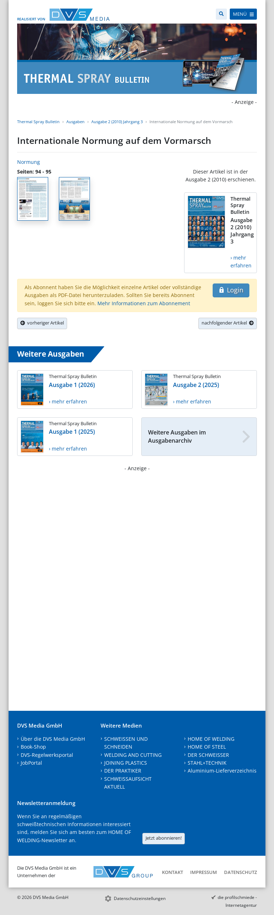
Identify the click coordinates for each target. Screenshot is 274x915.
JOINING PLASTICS (125, 762)
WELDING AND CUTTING (133, 754)
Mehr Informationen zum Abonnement (143, 303)
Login (231, 290)
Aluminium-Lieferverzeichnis (222, 770)
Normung (28, 162)
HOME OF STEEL (207, 746)
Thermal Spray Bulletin (38, 121)
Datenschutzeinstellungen (140, 898)
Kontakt (172, 872)
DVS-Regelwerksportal (47, 754)
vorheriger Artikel (42, 323)
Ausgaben (75, 121)
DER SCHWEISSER (208, 754)
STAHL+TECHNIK (207, 762)
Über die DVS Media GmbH (53, 738)
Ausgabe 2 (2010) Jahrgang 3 (117, 121)
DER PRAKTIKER (122, 770)
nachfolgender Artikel (228, 323)
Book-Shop (33, 746)
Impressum (203, 872)
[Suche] (221, 14)
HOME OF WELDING (211, 738)
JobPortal (31, 762)
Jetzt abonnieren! (164, 838)
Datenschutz (240, 872)
